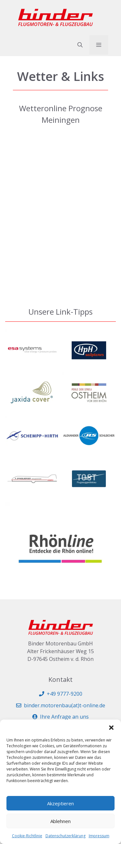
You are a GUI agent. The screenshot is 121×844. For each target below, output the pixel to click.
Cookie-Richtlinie (27, 836)
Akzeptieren (60, 803)
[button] (111, 727)
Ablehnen (60, 821)
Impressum (99, 836)
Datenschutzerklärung (65, 836)
